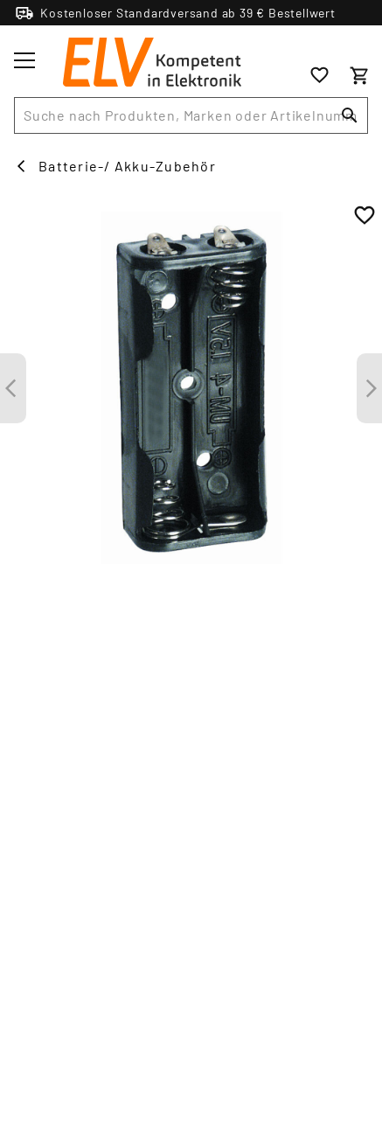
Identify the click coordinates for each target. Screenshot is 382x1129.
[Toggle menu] (24, 60)
